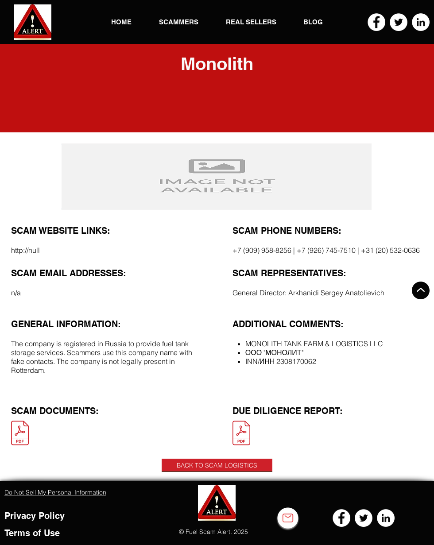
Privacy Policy (34, 515)
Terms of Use (32, 533)
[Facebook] (376, 22)
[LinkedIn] (421, 22)
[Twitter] (398, 22)
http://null (25, 250)
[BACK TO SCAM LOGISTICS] (217, 465)
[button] (32, 22)
